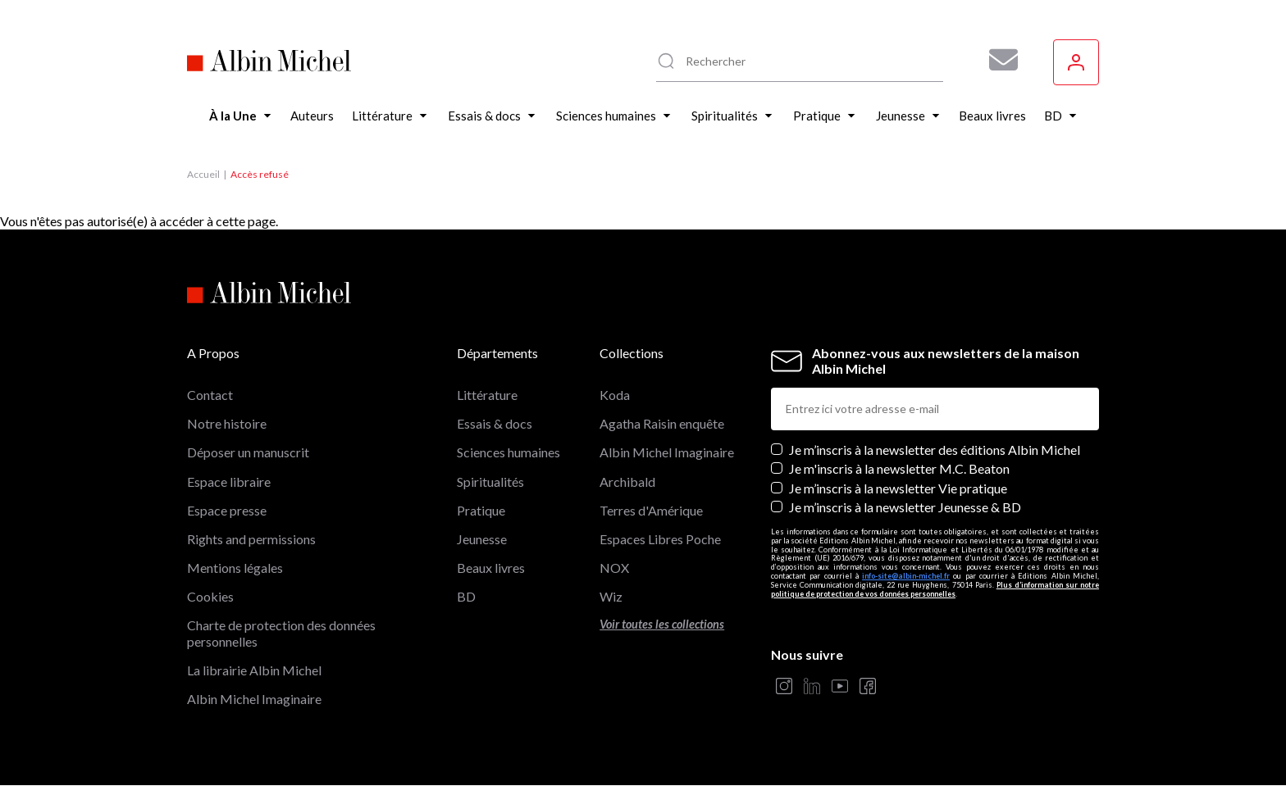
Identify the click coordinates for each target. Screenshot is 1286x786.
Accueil (203, 174)
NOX (614, 567)
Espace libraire (229, 481)
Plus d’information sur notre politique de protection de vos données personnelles (935, 589)
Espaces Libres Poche (660, 539)
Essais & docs (494, 423)
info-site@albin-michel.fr (906, 575)
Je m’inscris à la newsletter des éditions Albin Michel (934, 449)
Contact (210, 394)
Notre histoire (227, 423)
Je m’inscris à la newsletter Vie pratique (898, 488)
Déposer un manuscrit (248, 452)
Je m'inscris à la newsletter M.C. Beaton (899, 468)
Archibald (627, 481)
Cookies (210, 596)
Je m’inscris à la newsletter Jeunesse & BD (905, 507)
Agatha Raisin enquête (662, 423)
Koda (615, 394)
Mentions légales (235, 567)
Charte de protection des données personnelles (281, 632)
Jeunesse (482, 539)
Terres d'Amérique (651, 510)
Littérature (487, 394)
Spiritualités (490, 481)
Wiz (611, 596)
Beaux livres (491, 567)
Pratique (481, 510)
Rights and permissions (251, 539)
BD (466, 596)
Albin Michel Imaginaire (254, 698)
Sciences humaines (508, 452)
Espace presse (227, 510)
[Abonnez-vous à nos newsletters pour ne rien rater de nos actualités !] (997, 60)
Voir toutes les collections (662, 624)
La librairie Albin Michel (254, 670)
